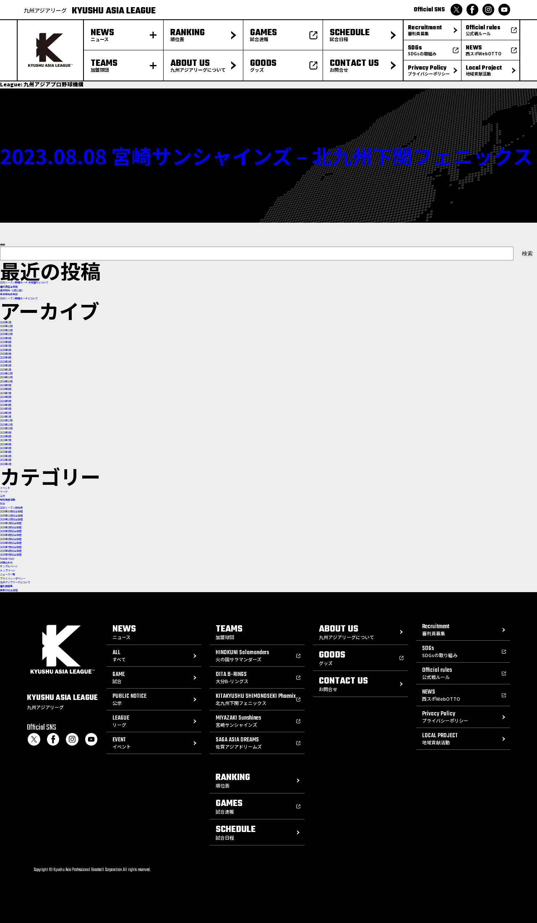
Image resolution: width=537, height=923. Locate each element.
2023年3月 (5, 456)
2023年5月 (5, 448)
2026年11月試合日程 (11, 515)
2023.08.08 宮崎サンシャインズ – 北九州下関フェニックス (266, 155)
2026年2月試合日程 (10, 527)
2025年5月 (5, 354)
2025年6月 (5, 350)
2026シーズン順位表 (11, 508)
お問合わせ (6, 562)
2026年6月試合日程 (10, 543)
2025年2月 (5, 365)
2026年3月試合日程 (10, 531)
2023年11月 (6, 424)
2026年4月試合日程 (10, 535)
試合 (2, 503)
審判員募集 (6, 586)
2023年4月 (5, 452)
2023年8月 (5, 436)
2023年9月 (5, 432)
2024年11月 (6, 377)
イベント (5, 488)
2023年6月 (5, 444)
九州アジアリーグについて (15, 582)
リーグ (4, 492)
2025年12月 (6, 326)
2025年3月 (5, 362)
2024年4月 (5, 405)
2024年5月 (5, 401)
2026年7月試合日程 (10, 547)
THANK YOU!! (7, 559)
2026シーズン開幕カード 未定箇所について (24, 282)
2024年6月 (5, 397)
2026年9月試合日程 (10, 554)
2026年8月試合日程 (10, 551)
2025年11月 (6, 330)
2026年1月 (5, 322)
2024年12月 (6, 373)
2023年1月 (5, 464)
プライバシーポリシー (12, 578)
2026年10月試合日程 (11, 511)
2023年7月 (5, 440)
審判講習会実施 (9, 287)
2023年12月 (6, 420)
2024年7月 (5, 393)
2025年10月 (6, 334)
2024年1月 (5, 417)
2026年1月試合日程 (10, 523)
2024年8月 (5, 389)
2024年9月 (5, 385)
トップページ (7, 570)
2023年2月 (5, 460)
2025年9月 (5, 338)
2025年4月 (5, 357)
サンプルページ (9, 566)
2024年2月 (5, 413)
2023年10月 (6, 428)
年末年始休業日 (9, 294)
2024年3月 (5, 409)
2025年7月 (5, 346)
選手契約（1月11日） (12, 290)
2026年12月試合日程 (11, 519)
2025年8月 (5, 342)
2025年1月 (5, 370)
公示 (2, 496)
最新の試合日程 (9, 590)
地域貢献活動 (7, 500)
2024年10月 (6, 381)
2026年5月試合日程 (10, 539)
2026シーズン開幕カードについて (19, 298)
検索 (2, 245)
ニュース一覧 (7, 574)
